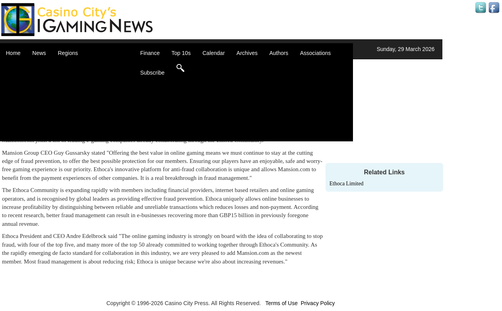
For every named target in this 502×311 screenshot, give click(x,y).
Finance (150, 53)
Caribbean (80, 90)
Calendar (213, 53)
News (39, 53)
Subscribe (152, 73)
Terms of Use (281, 303)
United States (83, 129)
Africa (74, 67)
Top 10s (181, 53)
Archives (247, 53)
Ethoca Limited (346, 184)
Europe (76, 98)
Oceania (77, 114)
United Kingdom (87, 122)
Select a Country (87, 137)
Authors (278, 53)
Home (13, 53)
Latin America (84, 106)
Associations (315, 53)
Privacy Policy (318, 303)
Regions (68, 53)
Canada (77, 82)
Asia (72, 74)
